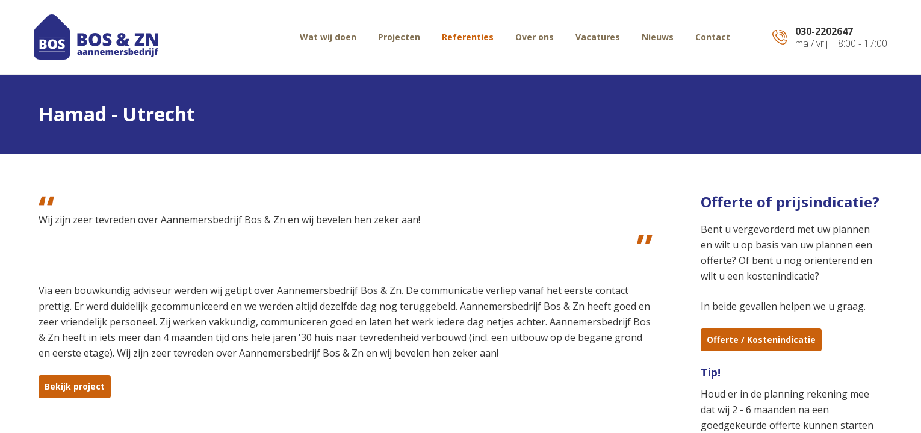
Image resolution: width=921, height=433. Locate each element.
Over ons (534, 37)
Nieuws (658, 37)
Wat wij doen (328, 37)
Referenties (468, 37)
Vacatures (597, 37)
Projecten (399, 37)
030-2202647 (824, 31)
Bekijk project (75, 386)
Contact (712, 37)
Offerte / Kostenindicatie (761, 339)
